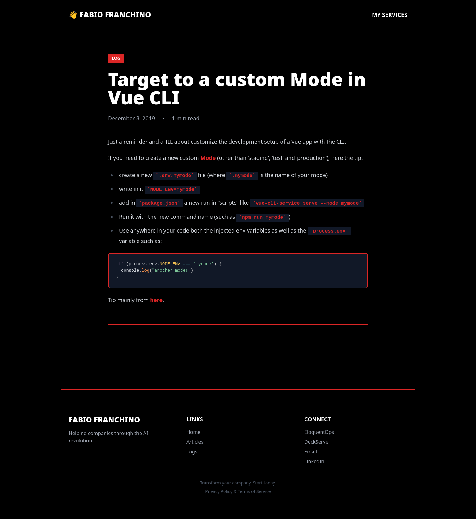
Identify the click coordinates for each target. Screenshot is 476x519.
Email (310, 451)
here (156, 300)
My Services (389, 14)
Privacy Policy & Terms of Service (238, 491)
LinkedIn (314, 461)
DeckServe (316, 441)
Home (193, 432)
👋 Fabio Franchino (110, 15)
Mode (208, 157)
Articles (194, 441)
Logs (192, 451)
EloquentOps (319, 432)
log (116, 58)
